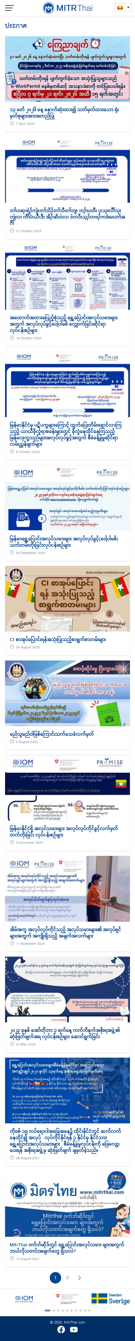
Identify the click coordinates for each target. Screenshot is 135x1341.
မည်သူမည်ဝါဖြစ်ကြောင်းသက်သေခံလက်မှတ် (52, 734)
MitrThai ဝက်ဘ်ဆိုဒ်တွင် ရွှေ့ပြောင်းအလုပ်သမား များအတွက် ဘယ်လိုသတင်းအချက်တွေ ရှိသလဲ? (67, 1248)
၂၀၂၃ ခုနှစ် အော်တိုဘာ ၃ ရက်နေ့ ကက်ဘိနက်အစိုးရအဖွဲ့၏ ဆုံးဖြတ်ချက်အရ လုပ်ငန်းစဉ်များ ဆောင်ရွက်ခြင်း (65, 1033)
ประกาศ (16, 26)
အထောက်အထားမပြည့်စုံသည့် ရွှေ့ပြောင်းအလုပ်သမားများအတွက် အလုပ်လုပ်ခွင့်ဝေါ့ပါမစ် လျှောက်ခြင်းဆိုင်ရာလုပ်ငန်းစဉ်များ (64, 324)
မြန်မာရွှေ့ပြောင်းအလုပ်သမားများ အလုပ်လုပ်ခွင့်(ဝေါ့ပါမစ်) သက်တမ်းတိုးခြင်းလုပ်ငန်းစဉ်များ (64, 542)
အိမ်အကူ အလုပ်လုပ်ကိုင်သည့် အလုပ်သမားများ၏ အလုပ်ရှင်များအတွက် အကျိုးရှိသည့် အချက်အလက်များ (65, 932)
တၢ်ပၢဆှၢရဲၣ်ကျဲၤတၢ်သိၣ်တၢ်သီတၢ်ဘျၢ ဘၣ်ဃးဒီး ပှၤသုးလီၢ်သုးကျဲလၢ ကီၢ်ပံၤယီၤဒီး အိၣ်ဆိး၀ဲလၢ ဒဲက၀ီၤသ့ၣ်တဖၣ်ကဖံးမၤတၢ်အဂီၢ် (67, 217)
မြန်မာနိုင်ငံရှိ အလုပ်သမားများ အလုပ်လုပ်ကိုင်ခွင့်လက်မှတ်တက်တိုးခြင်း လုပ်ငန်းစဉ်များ (64, 831)
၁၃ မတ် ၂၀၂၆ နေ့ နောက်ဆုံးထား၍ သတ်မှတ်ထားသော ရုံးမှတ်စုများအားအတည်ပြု (64, 112)
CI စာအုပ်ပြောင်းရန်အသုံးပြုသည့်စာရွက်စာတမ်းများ (58, 639)
